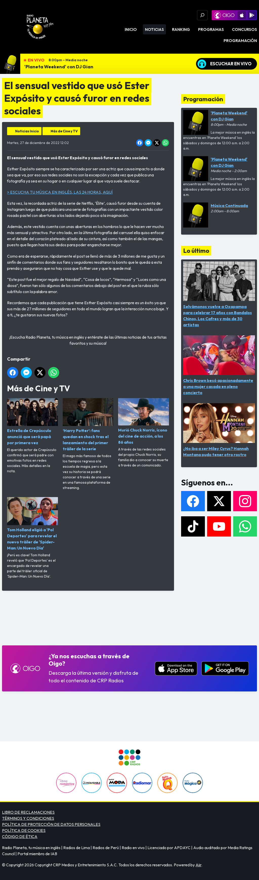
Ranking (181, 29)
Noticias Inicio (27, 131)
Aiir (198, 864)
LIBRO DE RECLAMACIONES (28, 812)
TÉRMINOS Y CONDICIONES (28, 818)
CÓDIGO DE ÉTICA (19, 836)
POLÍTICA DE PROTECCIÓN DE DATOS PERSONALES (51, 824)
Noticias (154, 29)
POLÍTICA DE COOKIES (24, 830)
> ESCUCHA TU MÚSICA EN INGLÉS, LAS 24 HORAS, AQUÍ (60, 192)
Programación (240, 40)
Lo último (196, 250)
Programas (211, 29)
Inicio (131, 29)
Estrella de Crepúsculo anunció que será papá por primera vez (32, 421)
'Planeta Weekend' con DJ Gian (58, 67)
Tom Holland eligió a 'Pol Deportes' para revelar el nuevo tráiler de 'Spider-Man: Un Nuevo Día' (32, 523)
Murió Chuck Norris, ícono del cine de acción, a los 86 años (143, 421)
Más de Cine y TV (64, 131)
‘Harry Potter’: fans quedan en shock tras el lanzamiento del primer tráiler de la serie (88, 424)
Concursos (244, 29)
